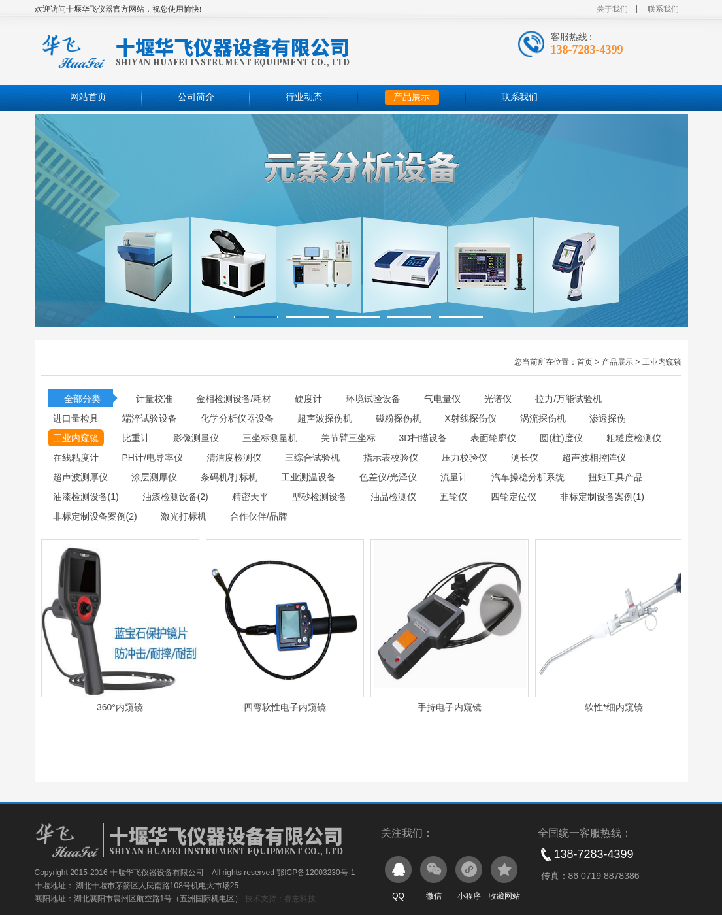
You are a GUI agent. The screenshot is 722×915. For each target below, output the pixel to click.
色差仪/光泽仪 (388, 477)
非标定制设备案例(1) (602, 496)
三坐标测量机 (269, 438)
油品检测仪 (393, 496)
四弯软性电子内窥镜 (285, 707)
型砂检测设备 (319, 496)
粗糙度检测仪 (633, 438)
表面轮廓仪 (493, 438)
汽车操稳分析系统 (528, 477)
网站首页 (88, 97)
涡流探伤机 (543, 418)
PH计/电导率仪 (152, 457)
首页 (585, 362)
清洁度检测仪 (233, 457)
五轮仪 (453, 496)
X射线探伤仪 (471, 418)
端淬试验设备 (149, 418)
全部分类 (82, 398)
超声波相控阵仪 (594, 457)
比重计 (136, 438)
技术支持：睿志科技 (280, 898)
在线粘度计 (76, 457)
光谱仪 (498, 398)
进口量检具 (76, 418)
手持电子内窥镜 (450, 707)
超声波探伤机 (324, 418)
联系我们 (663, 9)
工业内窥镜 (661, 362)
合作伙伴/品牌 (258, 516)
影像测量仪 (196, 438)
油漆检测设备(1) (86, 496)
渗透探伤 (607, 418)
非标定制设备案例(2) (95, 516)
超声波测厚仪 (80, 477)
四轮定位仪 (513, 496)
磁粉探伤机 (398, 418)
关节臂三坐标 (348, 438)
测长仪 (524, 457)
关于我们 (612, 9)
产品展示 (411, 97)
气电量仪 (442, 398)
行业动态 (304, 97)
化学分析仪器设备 (237, 418)
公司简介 (196, 97)
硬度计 (308, 398)
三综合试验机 (312, 457)
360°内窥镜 (120, 707)
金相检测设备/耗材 (234, 398)
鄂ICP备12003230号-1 (315, 872)
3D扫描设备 (423, 438)
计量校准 (154, 398)
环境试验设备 (373, 398)
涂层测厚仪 (154, 477)
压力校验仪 (464, 457)
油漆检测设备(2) (175, 496)
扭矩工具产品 (615, 477)
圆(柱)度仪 (561, 438)
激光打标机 (183, 516)
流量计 (454, 477)
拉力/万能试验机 (568, 398)
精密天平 (250, 496)
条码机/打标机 (229, 477)
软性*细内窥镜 (614, 707)
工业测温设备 (308, 477)
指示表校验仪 (390, 457)
